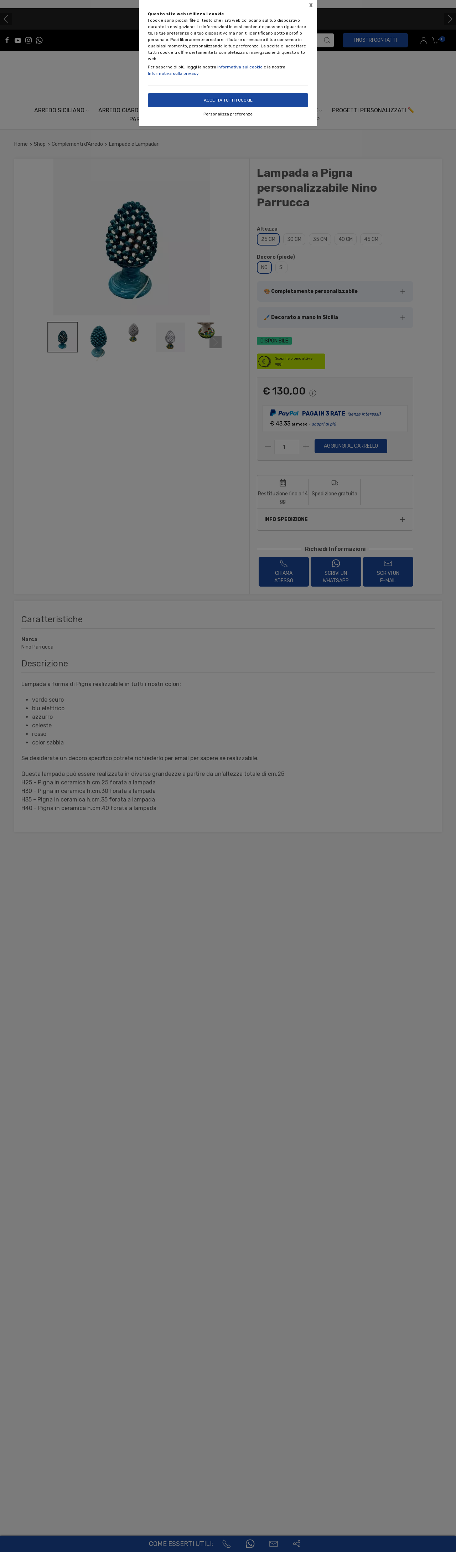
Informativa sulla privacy (173, 73)
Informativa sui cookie (240, 67)
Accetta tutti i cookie (228, 100)
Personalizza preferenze (228, 114)
